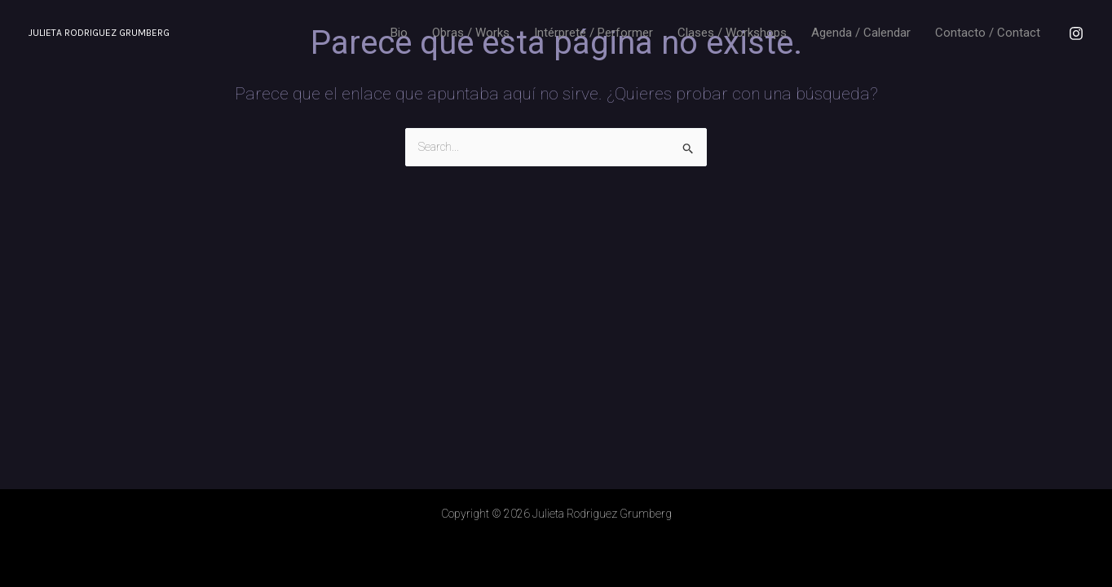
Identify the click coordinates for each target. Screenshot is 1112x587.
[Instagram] (1076, 33)
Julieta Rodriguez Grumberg (99, 32)
